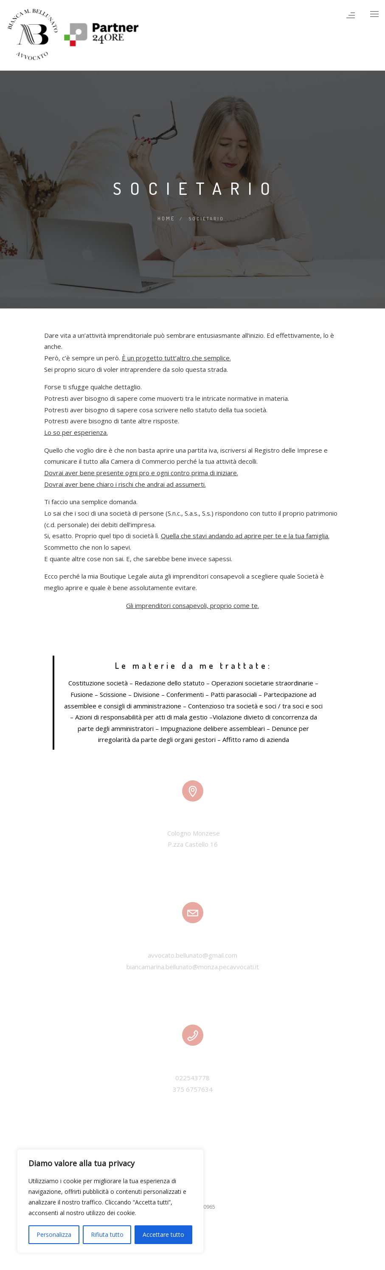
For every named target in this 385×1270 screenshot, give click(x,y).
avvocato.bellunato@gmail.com (192, 954)
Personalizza (54, 1234)
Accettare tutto (163, 1234)
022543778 (192, 1077)
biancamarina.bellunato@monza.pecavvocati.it (192, 966)
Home (165, 218)
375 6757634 (193, 1088)
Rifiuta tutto (107, 1234)
